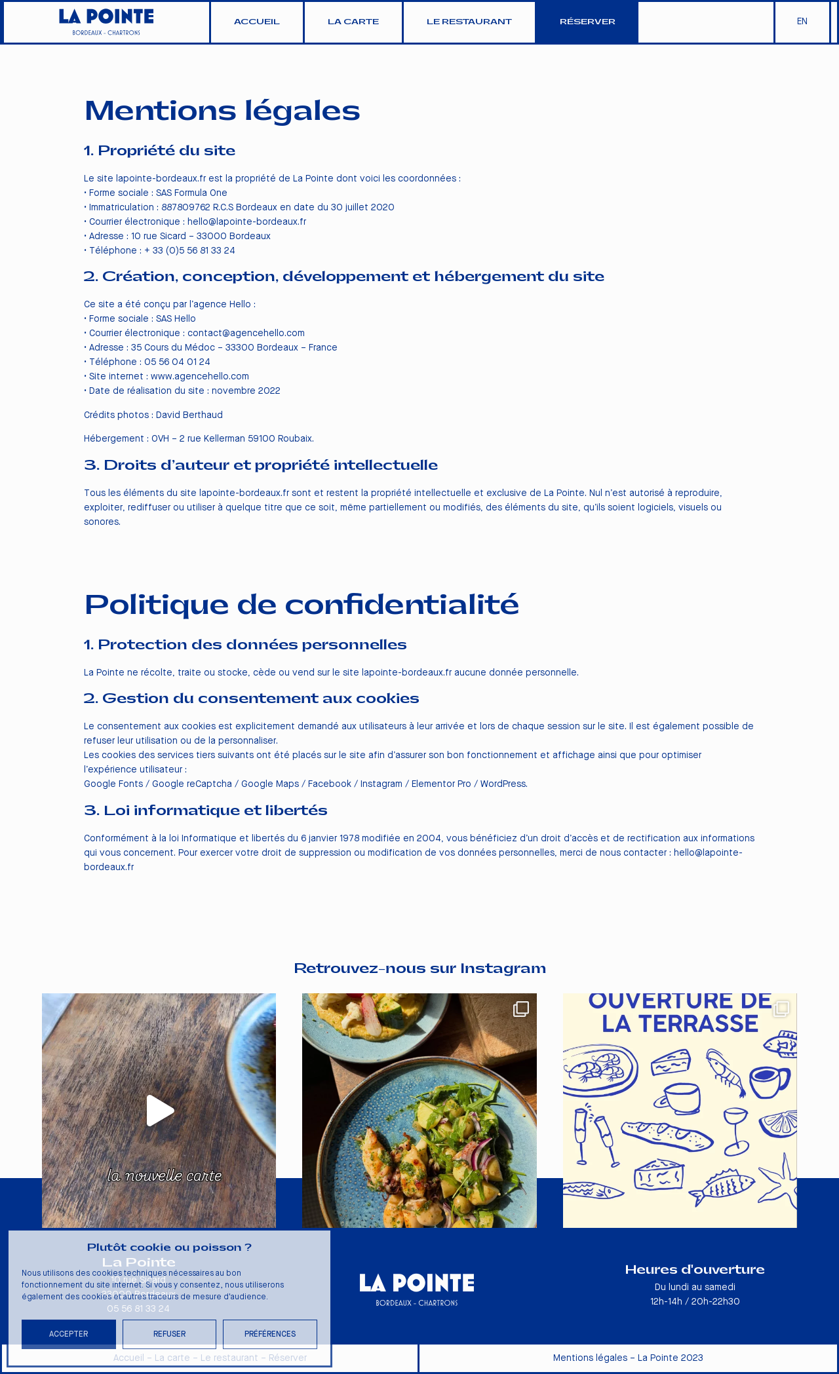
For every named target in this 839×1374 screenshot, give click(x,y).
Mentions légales (590, 1358)
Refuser (169, 1334)
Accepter (68, 1334)
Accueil (257, 22)
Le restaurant (469, 22)
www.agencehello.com (200, 376)
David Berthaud (189, 415)
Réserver (587, 22)
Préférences (270, 1334)
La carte (353, 22)
